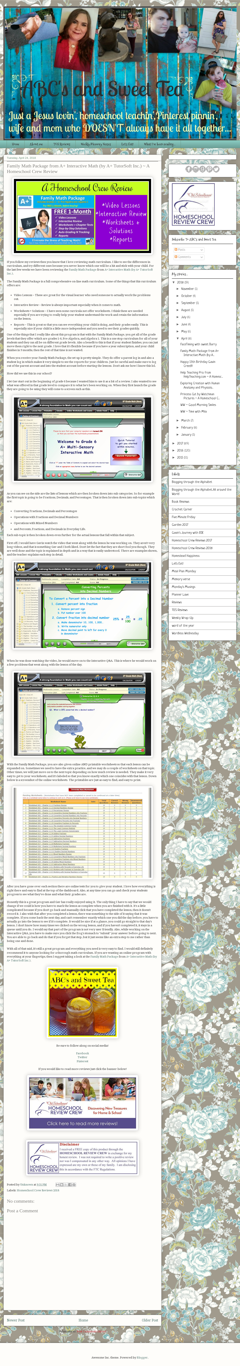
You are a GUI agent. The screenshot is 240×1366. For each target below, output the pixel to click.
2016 (180, 451)
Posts (180, 250)
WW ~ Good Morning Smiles (198, 405)
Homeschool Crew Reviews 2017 (192, 540)
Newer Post (16, 1320)
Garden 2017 (180, 525)
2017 (180, 443)
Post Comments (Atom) (91, 1331)
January (186, 435)
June (184, 324)
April (184, 339)
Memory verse (181, 579)
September (188, 303)
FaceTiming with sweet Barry (198, 344)
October (187, 296)
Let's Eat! (128, 144)
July (184, 317)
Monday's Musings (183, 587)
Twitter (82, 1057)
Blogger (142, 1357)
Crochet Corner (182, 509)
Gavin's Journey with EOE (188, 533)
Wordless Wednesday (185, 633)
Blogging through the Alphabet (192, 482)
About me (36, 144)
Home (15, 144)
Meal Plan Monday (184, 571)
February (187, 428)
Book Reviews (180, 502)
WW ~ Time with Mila (193, 412)
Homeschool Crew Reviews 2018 (38, 1190)
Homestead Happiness (186, 556)
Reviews (177, 602)
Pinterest (82, 1061)
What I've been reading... (160, 144)
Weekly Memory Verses (96, 144)
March (186, 421)
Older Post (150, 1320)
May (184, 332)
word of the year (183, 626)
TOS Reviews (61, 144)
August (186, 310)
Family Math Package (82, 269)
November (188, 289)
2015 (180, 458)
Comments (183, 257)
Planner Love (180, 595)
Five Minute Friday (183, 517)
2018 (180, 283)
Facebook (82, 1053)
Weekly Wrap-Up (183, 618)
